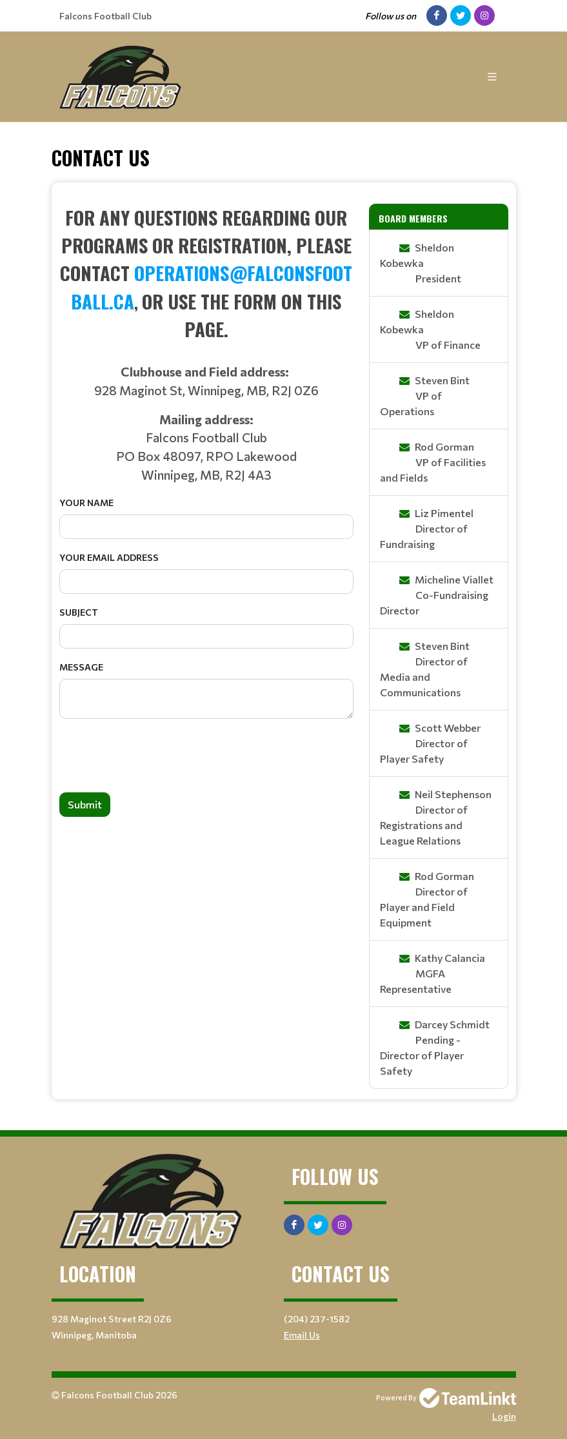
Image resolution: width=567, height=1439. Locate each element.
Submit (85, 804)
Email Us (302, 1334)
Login (504, 1416)
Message (81, 666)
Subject (78, 612)
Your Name (86, 502)
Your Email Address (109, 557)
